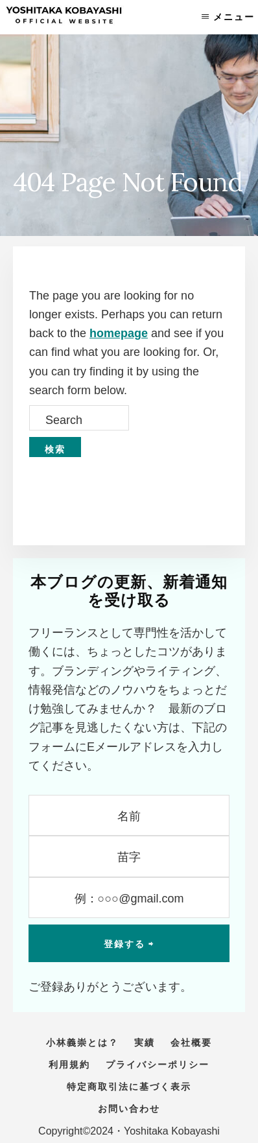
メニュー (234, 17)
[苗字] (129, 856)
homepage (118, 333)
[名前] (129, 815)
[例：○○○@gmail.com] (129, 897)
